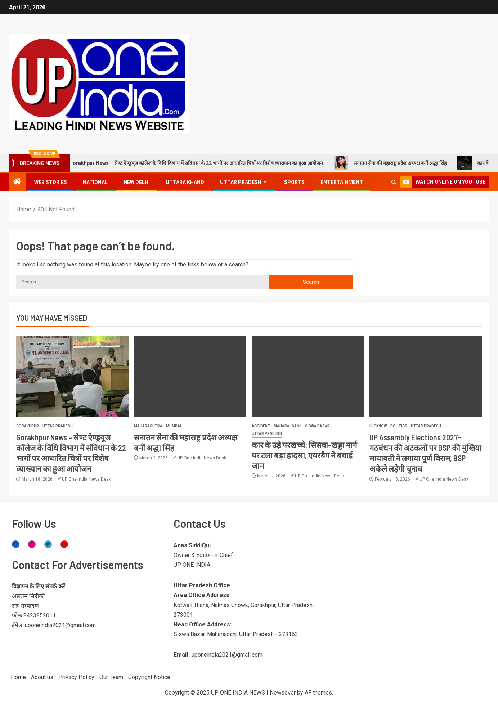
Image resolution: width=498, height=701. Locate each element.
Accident (261, 426)
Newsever (283, 692)
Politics (398, 426)
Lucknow (378, 426)
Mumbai (173, 426)
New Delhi (137, 182)
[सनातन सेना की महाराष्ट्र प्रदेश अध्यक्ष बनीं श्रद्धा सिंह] (190, 376)
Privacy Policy (76, 677)
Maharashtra (148, 426)
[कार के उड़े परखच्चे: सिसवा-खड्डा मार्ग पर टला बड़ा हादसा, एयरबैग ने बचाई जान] (308, 376)
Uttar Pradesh (240, 182)
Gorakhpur (27, 426)
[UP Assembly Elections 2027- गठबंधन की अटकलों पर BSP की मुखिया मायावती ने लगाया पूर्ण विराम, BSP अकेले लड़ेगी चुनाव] (425, 376)
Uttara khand (185, 182)
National (95, 182)
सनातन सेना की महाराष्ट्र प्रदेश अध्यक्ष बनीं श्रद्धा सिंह (401, 163)
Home (18, 677)
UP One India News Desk (86, 479)
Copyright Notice (149, 677)
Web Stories (50, 182)
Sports (294, 182)
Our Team (111, 677)
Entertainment (341, 182)
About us (42, 677)
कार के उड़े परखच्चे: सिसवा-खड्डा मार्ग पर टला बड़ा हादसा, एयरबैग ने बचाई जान (304, 455)
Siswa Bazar (317, 426)
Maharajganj (287, 426)
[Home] (17, 182)
